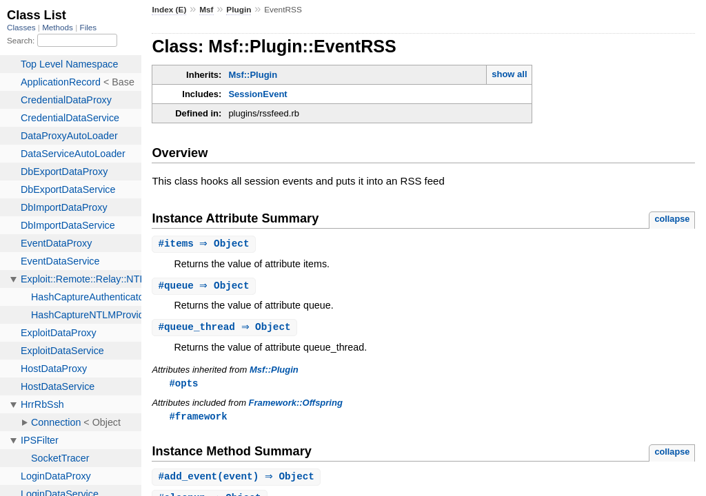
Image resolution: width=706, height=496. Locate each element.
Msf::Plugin (252, 75)
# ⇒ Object (205, 244)
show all (509, 74)
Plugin (238, 9)
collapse (671, 219)
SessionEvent (257, 94)
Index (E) (169, 9)
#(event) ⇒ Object (238, 480)
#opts (183, 385)
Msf (206, 9)
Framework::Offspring (296, 405)
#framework (198, 419)
